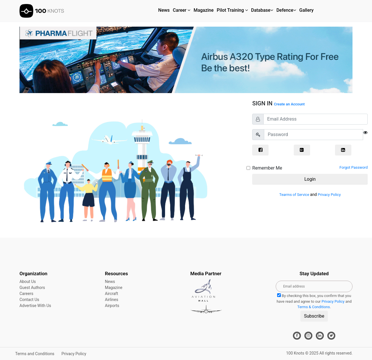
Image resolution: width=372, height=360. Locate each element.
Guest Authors (32, 287)
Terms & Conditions (313, 307)
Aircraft (111, 293)
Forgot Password (354, 167)
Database (262, 10)
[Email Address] (315, 119)
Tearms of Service (294, 194)
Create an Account (289, 104)
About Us (27, 281)
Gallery (306, 10)
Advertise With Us (35, 305)
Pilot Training (232, 10)
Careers (26, 293)
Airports (112, 305)
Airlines (111, 299)
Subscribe (314, 316)
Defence (286, 10)
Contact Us (29, 299)
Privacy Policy (329, 194)
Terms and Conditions (34, 353)
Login (310, 179)
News (164, 10)
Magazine (203, 10)
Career (181, 10)
